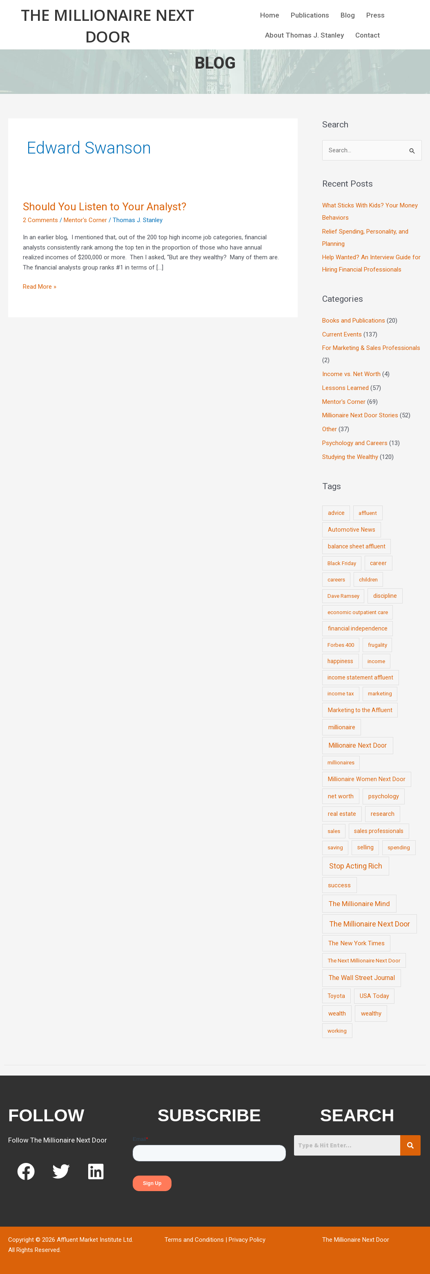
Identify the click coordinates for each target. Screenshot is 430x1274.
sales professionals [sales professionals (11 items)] (378, 831)
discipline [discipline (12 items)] (385, 595)
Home (269, 15)
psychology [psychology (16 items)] (383, 796)
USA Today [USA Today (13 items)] (374, 996)
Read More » (39, 286)
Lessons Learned (345, 388)
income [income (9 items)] (376, 661)
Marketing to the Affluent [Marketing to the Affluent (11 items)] (360, 710)
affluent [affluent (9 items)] (368, 513)
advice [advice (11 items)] (336, 513)
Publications (310, 15)
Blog (348, 15)
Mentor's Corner (85, 220)
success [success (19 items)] (339, 885)
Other (329, 429)
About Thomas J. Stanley (304, 35)
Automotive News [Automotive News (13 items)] (351, 529)
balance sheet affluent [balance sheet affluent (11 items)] (356, 546)
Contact (367, 35)
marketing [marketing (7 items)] (380, 693)
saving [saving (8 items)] (335, 847)
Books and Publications (353, 320)
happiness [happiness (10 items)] (340, 661)
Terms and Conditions (194, 1239)
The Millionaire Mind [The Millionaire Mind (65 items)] (359, 904)
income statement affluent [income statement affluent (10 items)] (360, 677)
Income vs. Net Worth (351, 374)
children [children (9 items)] (368, 579)
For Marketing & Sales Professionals (371, 348)
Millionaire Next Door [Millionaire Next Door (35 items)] (357, 745)
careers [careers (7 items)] (336, 580)
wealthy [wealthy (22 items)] (371, 1013)
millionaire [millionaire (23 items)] (341, 727)
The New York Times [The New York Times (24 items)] (356, 943)
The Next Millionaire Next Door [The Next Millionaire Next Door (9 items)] (364, 960)
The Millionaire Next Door (107, 25)
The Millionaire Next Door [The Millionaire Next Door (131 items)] (369, 924)
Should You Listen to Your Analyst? (104, 206)
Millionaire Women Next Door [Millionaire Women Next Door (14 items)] (366, 779)
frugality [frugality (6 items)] (377, 645)
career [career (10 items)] (378, 563)
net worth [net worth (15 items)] (341, 796)
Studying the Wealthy (350, 457)
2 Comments (40, 220)
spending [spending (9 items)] (399, 847)
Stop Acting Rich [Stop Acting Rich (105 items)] (355, 866)
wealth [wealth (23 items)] (337, 1013)
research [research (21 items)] (382, 813)
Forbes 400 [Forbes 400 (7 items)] (341, 645)
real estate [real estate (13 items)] (342, 814)
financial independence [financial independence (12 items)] (358, 628)
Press (375, 15)
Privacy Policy (247, 1239)
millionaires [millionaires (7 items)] (341, 763)
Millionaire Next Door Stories (360, 415)
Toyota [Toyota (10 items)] (336, 996)
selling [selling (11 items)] (365, 847)
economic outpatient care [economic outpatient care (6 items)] (358, 612)
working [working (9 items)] (337, 1030)
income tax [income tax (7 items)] (341, 693)
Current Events (342, 334)
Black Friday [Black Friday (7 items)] (342, 563)
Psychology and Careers (355, 443)
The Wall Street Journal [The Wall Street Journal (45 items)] (362, 978)
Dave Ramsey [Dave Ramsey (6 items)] (343, 596)
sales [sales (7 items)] (334, 831)
